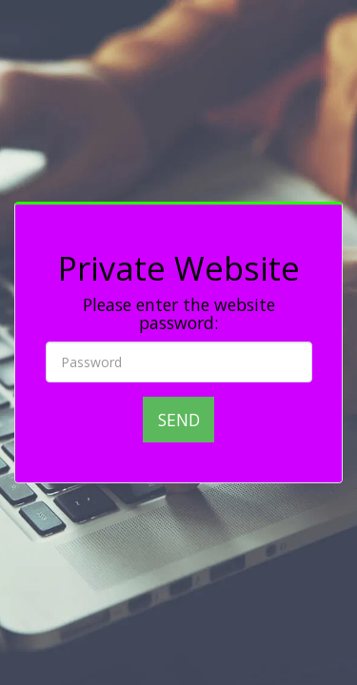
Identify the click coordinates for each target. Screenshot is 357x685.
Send (179, 419)
